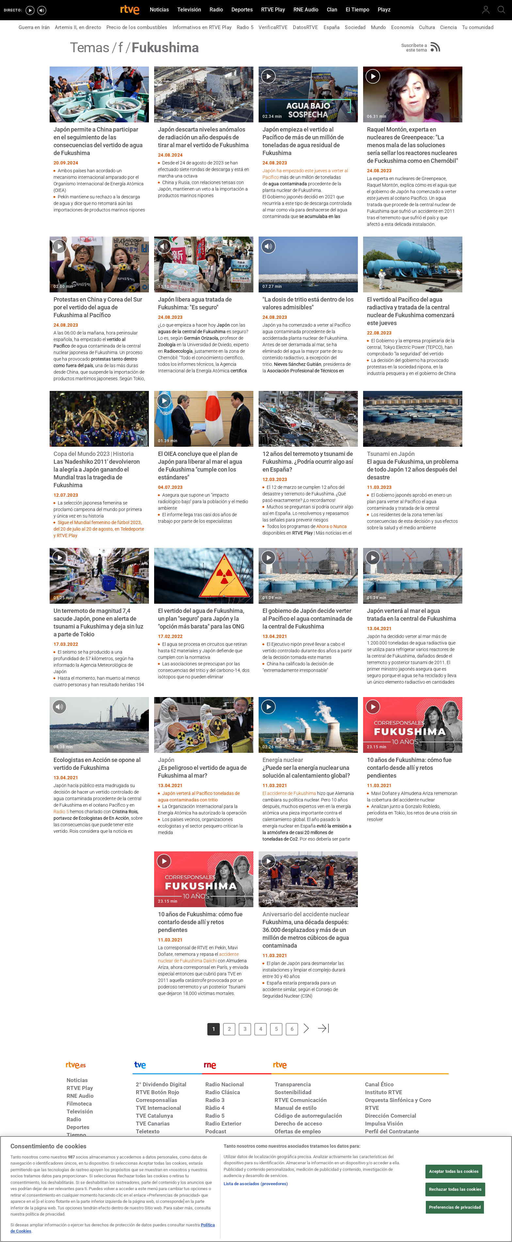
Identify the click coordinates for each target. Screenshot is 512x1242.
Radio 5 (62, 811)
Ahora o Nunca (331, 526)
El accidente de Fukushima (289, 793)
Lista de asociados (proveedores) (256, 1183)
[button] (306, 1028)
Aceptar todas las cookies (454, 1171)
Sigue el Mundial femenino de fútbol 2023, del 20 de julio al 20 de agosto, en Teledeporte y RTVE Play (99, 529)
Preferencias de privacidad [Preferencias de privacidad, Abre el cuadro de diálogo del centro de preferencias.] (455, 1207)
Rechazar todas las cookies (455, 1189)
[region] (256, 1189)
